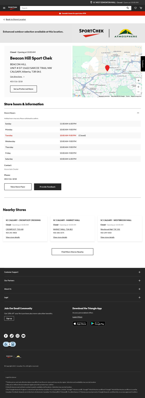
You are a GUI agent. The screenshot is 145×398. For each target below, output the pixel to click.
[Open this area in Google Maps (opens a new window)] (77, 95)
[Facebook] (6, 336)
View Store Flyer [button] (17, 187)
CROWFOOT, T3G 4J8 (14, 229)
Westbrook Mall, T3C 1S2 (110, 229)
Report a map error (136, 96)
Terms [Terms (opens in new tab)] (128, 96)
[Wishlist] (135, 8)
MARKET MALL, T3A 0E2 (63, 229)
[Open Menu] (4, 8)
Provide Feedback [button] (47, 187)
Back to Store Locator (16, 19)
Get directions (17, 76)
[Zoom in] (138, 86)
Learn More (77, 317)
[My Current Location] (138, 80)
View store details (13, 237)
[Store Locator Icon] (91, 2)
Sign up (9, 318)
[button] (127, 8)
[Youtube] (23, 336)
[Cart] (141, 8)
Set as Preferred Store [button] (23, 89)
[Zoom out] (138, 91)
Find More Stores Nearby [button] (73, 252)
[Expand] (138, 113)
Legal (72, 297)
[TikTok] (12, 336)
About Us (72, 289)
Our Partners (72, 280)
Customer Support (72, 272)
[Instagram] (17, 336)
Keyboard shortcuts (104, 96)
